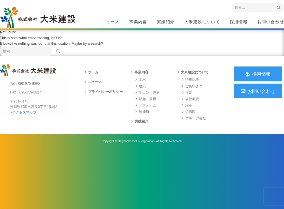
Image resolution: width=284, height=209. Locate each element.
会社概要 (190, 102)
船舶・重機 (145, 102)
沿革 (186, 109)
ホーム (91, 76)
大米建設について (202, 22)
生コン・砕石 (147, 96)
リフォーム (145, 109)
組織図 (188, 115)
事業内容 (138, 22)
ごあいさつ (192, 90)
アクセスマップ (25, 115)
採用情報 (239, 22)
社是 (186, 96)
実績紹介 (166, 22)
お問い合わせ (270, 22)
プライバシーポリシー (103, 95)
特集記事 (190, 83)
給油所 (142, 115)
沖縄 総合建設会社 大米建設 (40, 19)
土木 (140, 83)
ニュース (111, 22)
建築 (140, 90)
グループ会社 (193, 122)
